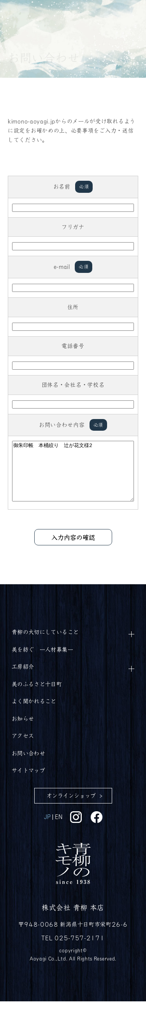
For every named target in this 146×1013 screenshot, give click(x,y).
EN (58, 827)
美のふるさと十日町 (37, 695)
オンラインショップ (71, 806)
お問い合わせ (28, 764)
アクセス (23, 747)
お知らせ (23, 730)
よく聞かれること (34, 712)
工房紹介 (23, 677)
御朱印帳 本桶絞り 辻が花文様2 (73, 477)
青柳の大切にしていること (45, 643)
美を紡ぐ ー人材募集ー (42, 660)
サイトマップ (28, 781)
